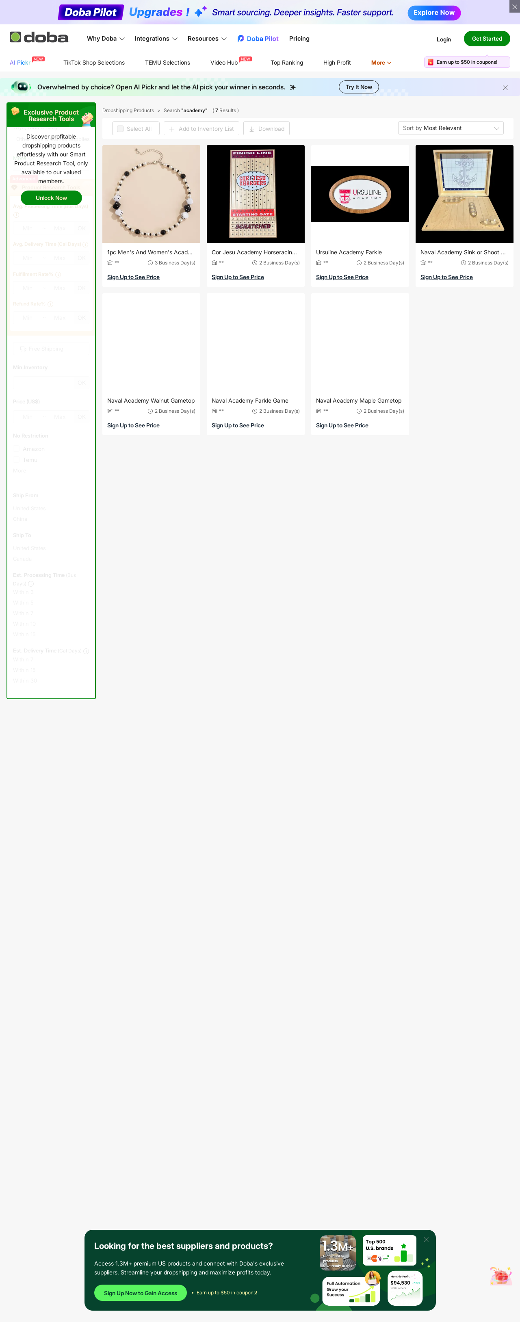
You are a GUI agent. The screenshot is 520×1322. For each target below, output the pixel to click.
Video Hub (230, 61)
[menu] (211, 62)
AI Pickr (26, 61)
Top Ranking (287, 62)
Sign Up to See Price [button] (133, 276)
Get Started (487, 38)
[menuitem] (26, 62)
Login (444, 38)
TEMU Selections (167, 62)
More (381, 62)
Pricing (299, 38)
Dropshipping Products (128, 110)
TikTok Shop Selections (94, 62)
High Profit (337, 62)
